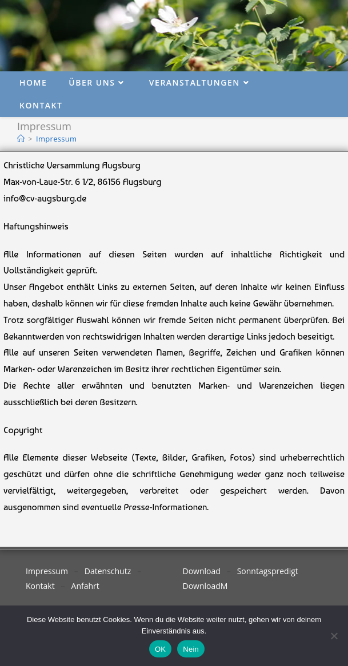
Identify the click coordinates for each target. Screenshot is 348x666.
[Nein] (333, 635)
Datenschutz (108, 571)
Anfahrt (85, 585)
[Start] (21, 139)
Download (202, 571)
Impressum (56, 139)
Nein (191, 649)
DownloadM (205, 585)
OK (160, 649)
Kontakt (40, 585)
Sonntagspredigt (267, 571)
